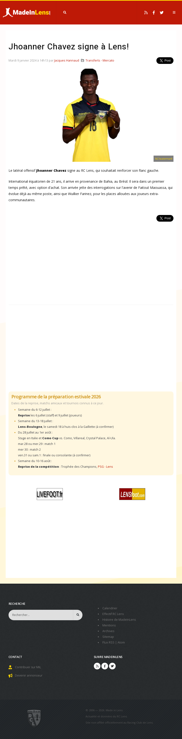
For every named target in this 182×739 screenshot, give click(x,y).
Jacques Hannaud (66, 60)
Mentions (109, 625)
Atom (121, 642)
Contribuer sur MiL (28, 667)
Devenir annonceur (28, 675)
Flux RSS (108, 642)
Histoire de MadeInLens (119, 620)
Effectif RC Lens (113, 614)
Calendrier (109, 608)
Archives (108, 631)
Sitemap (108, 637)
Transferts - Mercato (100, 60)
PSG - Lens (105, 467)
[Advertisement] (91, 260)
